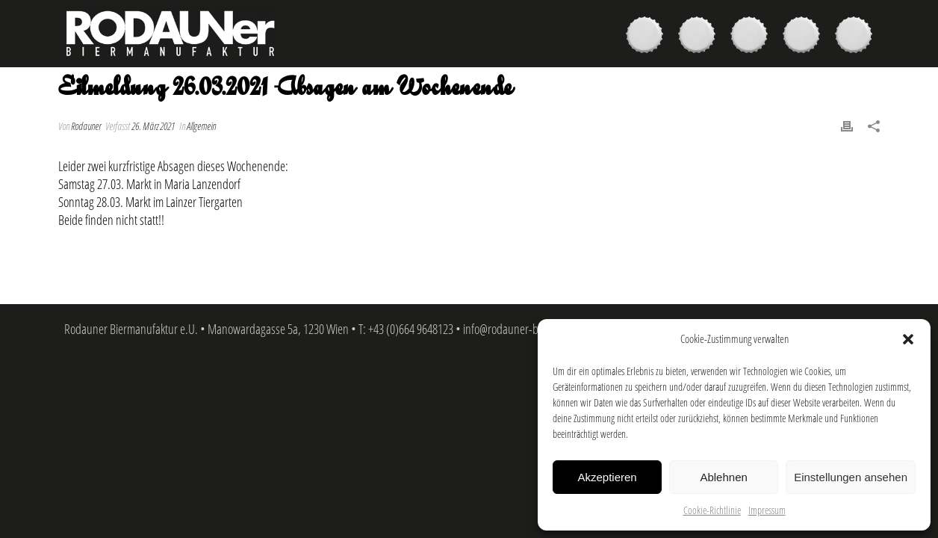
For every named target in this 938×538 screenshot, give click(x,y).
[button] (908, 339)
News (805, 36)
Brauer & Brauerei (753, 36)
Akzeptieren (606, 477)
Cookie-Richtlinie (712, 510)
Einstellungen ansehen (850, 477)
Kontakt (857, 36)
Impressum (767, 510)
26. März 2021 (153, 126)
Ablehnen (723, 477)
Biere (648, 36)
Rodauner (86, 126)
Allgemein (201, 126)
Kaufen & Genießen (700, 36)
